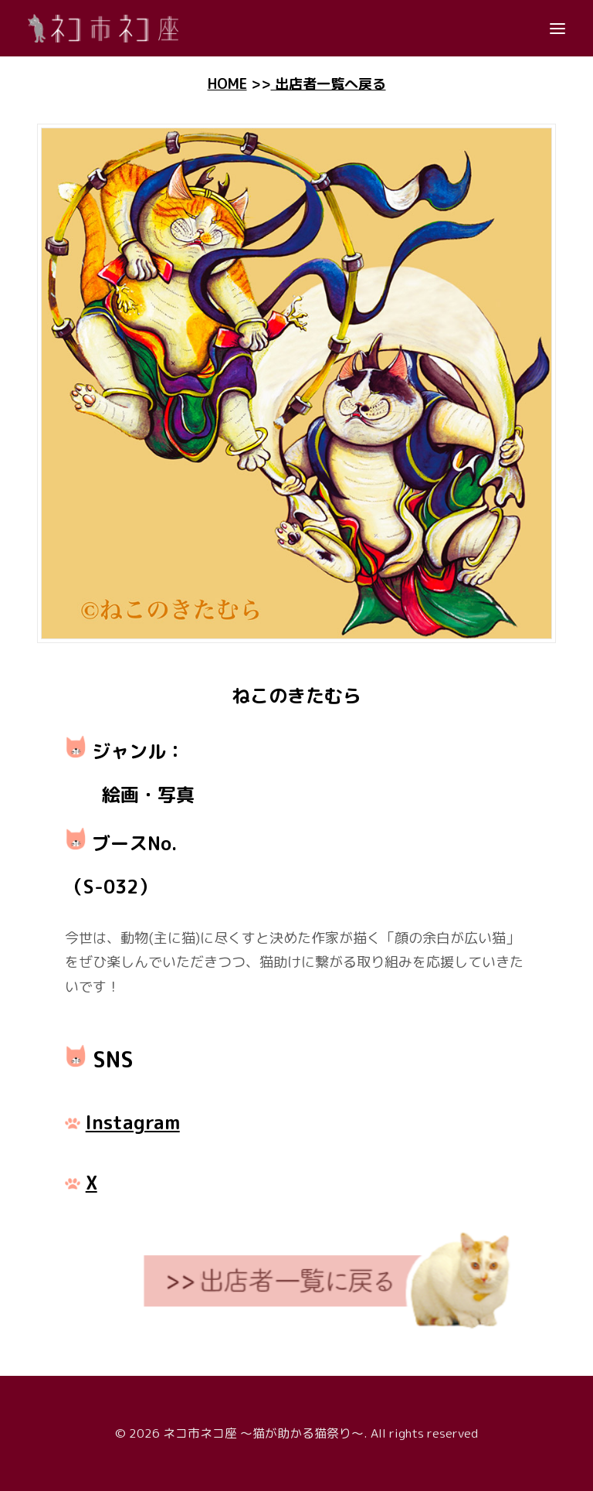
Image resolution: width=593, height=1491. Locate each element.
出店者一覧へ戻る (328, 84)
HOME (227, 84)
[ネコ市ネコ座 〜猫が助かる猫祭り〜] (103, 28)
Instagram (133, 1122)
